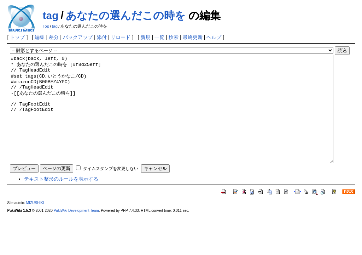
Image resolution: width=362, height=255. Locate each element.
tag (50, 15)
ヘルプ (213, 37)
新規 (145, 37)
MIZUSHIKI (35, 224)
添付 (102, 37)
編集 (40, 37)
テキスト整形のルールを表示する (61, 200)
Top (45, 26)
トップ (17, 37)
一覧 (159, 37)
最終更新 (193, 37)
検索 (174, 37)
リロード (120, 37)
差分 (54, 37)
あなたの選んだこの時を (126, 15)
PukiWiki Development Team (76, 232)
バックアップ (78, 37)
